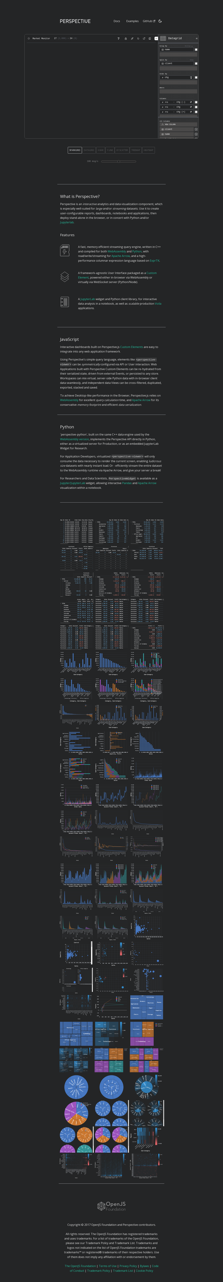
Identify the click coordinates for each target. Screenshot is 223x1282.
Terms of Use (108, 1266)
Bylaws (144, 1266)
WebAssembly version (74, 439)
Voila (158, 303)
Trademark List (123, 1271)
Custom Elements (131, 347)
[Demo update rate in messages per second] (118, 161)
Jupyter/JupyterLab (72, 483)
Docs (117, 21)
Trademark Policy (98, 1271)
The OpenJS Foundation (80, 1266)
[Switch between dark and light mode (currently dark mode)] (160, 21)
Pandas (127, 483)
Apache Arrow (121, 256)
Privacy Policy (128, 1266)
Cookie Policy (144, 1271)
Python (137, 251)
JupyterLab (87, 299)
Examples (132, 21)
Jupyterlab (67, 222)
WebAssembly (117, 251)
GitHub (149, 21)
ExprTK (154, 260)
